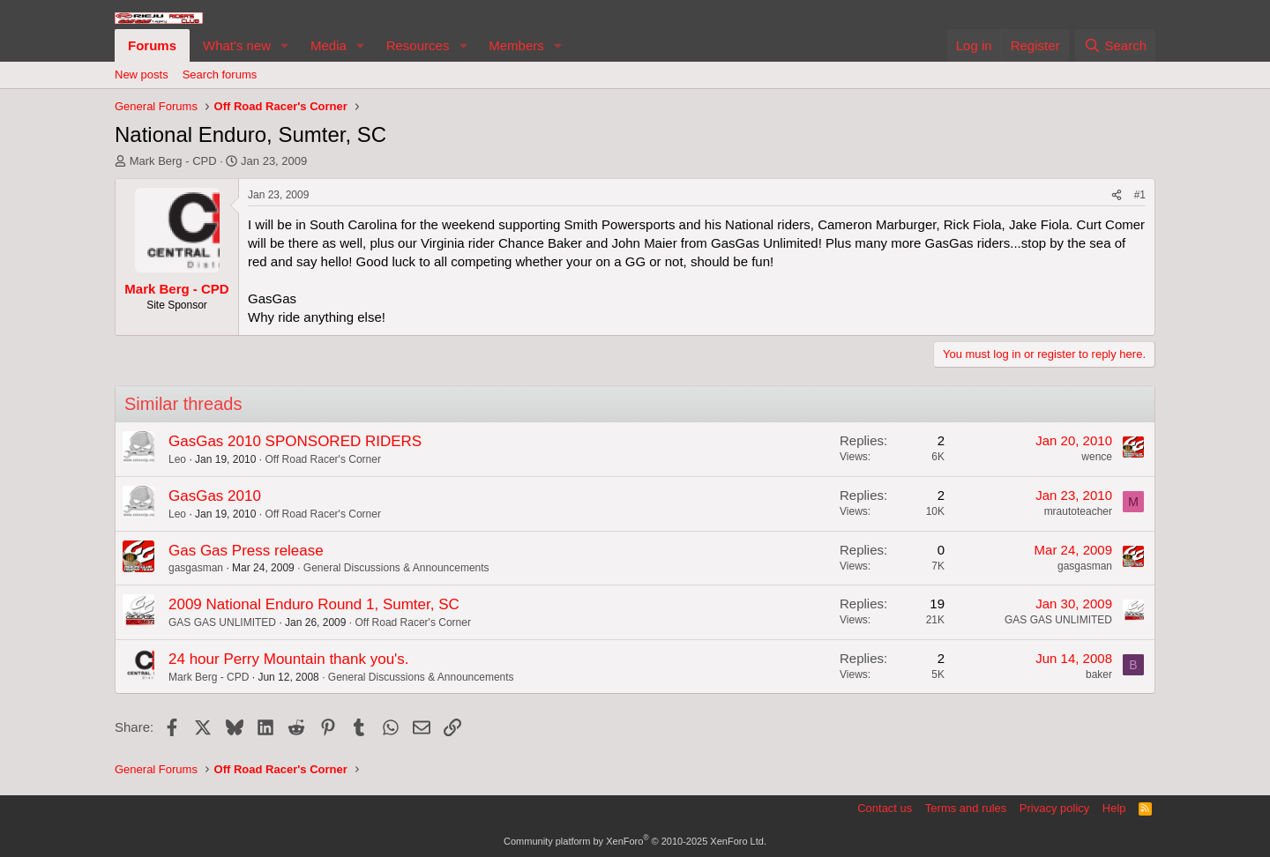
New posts (141, 74)
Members (516, 45)
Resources (418, 45)
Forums (152, 45)
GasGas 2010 (214, 496)
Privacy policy (1054, 808)
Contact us (884, 808)
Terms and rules (965, 808)
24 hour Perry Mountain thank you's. (288, 659)
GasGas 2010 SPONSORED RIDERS (295, 441)
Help (1114, 808)
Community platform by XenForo (635, 841)
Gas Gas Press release (246, 550)
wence (1096, 457)
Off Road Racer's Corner (322, 459)
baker (1099, 674)
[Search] (1115, 45)
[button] (285, 45)
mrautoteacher (1078, 511)
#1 (1140, 195)
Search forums (220, 74)
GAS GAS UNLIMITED (222, 622)
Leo (177, 459)
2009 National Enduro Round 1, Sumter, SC (313, 604)
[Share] (1116, 195)
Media (328, 45)
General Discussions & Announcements (396, 568)
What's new (237, 45)
